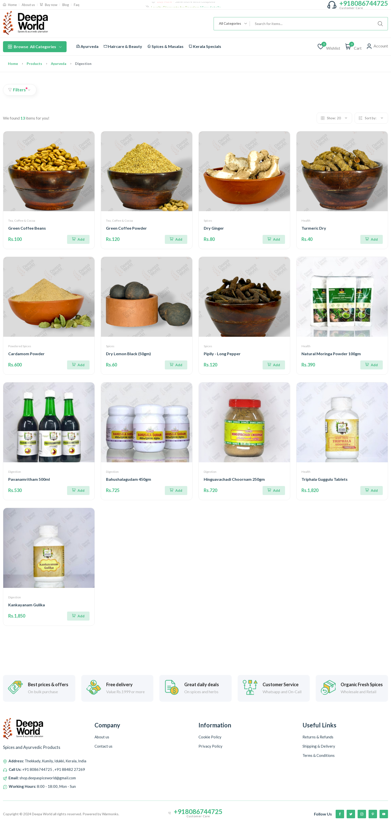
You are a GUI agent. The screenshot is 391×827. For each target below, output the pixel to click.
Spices (208, 220)
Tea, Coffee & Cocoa (21, 220)
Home (13, 63)
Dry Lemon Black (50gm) (128, 353)
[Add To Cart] (78, 239)
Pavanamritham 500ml (29, 479)
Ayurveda (87, 46)
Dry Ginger (214, 228)
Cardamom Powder (26, 353)
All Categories (35, 46)
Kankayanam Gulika (26, 604)
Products (34, 63)
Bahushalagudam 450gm (128, 479)
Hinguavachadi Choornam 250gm (234, 479)
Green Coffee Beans (27, 228)
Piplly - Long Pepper (222, 353)
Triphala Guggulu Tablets (324, 479)
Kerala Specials (205, 46)
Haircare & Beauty (123, 46)
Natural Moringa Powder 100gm (331, 353)
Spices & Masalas (165, 46)
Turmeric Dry (313, 228)
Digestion (14, 472)
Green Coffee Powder (126, 228)
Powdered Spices (19, 346)
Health (305, 220)
